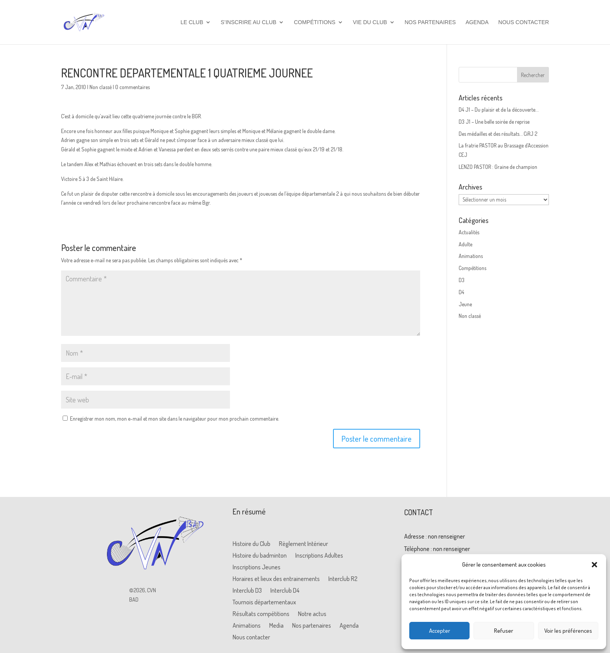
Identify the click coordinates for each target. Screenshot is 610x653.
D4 (461, 292)
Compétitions (314, 22)
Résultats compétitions (261, 614)
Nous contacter (523, 22)
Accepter (439, 630)
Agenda (477, 22)
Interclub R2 (343, 579)
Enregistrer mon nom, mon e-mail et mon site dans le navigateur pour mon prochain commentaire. (174, 418)
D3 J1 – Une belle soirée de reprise (494, 121)
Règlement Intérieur (303, 544)
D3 (462, 280)
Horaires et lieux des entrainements (276, 579)
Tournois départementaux (264, 602)
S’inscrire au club (248, 22)
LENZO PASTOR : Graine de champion (498, 166)
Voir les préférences (568, 630)
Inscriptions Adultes (319, 556)
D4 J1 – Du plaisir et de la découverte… (498, 109)
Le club (192, 22)
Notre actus (312, 614)
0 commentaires (132, 87)
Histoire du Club (251, 544)
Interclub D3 (247, 591)
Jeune (465, 304)
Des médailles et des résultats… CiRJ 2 (498, 133)
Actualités (469, 232)
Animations (471, 256)
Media (276, 626)
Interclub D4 (285, 591)
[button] (594, 565)
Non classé (100, 87)
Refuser (503, 630)
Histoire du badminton (260, 556)
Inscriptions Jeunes (256, 567)
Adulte (465, 244)
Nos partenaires (430, 22)
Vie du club (370, 22)
